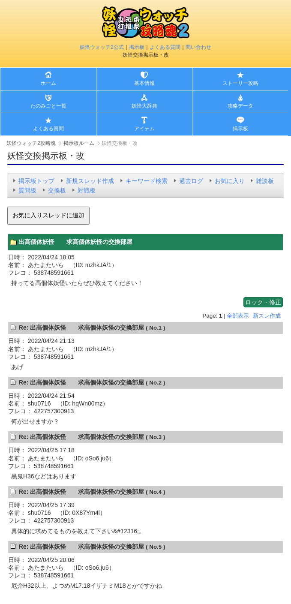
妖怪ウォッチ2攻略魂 (31, 143)
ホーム (48, 83)
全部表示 (238, 316)
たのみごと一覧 (48, 106)
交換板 (57, 190)
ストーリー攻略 (240, 83)
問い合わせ (198, 47)
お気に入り (230, 180)
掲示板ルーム (78, 143)
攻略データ (240, 106)
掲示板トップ (36, 180)
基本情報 (144, 83)
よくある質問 (165, 47)
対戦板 (87, 190)
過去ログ (191, 180)
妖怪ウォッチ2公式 (102, 47)
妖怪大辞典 (144, 106)
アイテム (144, 129)
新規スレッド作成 (90, 180)
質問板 (27, 190)
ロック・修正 (263, 302)
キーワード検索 (147, 180)
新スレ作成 (267, 316)
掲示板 (136, 47)
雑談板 (265, 180)
